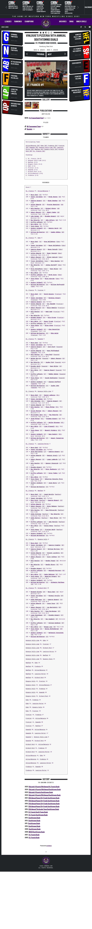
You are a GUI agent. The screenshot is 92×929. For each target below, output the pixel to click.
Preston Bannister (53, 205)
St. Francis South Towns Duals (38, 812)
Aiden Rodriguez (36, 600)
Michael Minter (51, 208)
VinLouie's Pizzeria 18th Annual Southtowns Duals (45, 789)
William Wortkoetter (38, 232)
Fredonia (38, 666)
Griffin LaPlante (37, 222)
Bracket (29, 129)
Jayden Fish (50, 362)
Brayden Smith (35, 366)
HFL (58, 395)
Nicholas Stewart (54, 298)
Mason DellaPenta (54, 245)
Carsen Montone (36, 411)
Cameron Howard (49, 370)
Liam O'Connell (49, 426)
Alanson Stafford (54, 382)
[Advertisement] (46, 868)
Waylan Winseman (54, 422)
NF (63, 545)
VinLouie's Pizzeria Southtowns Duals (41, 792)
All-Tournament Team (34, 126)
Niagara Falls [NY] (51, 149)
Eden (39, 238)
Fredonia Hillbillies (14, 77)
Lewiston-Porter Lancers (14, 92)
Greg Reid (49, 355)
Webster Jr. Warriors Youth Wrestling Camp (13, 6)
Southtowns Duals (34, 818)
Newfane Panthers (14, 49)
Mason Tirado (48, 321)
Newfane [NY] (39, 149)
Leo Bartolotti (52, 607)
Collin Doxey (48, 526)
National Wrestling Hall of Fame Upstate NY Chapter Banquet (28, 7)
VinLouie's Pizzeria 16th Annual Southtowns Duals (45, 795)
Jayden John (55, 386)
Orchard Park (42, 588)
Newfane (40, 491)
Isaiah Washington (51, 378)
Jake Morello (53, 522)
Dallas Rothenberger (52, 629)
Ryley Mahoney (52, 506)
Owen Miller (54, 269)
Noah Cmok (49, 312)
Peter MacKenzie (51, 469)
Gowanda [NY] (34, 147)
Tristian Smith (50, 530)
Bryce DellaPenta (37, 269)
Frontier (41, 290)
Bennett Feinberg (51, 430)
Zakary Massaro (36, 212)
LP (45, 452)
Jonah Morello (49, 494)
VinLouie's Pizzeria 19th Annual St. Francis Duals (44, 787)
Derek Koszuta (49, 294)
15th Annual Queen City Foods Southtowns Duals (43, 801)
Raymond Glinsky (36, 592)
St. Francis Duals (34, 835)
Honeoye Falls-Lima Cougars (77, 37)
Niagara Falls (42, 539)
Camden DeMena (56, 232)
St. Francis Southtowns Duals (38, 815)
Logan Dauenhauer (37, 615)
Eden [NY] (44, 146)
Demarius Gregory (51, 576)
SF (40, 195)
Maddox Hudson (53, 374)
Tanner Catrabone (37, 197)
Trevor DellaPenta (37, 261)
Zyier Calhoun (52, 557)
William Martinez (54, 549)
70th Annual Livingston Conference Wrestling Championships (41, 8)
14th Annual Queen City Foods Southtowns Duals (44, 804)
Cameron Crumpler (54, 545)
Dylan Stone (49, 325)
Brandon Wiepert (50, 216)
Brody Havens (53, 197)
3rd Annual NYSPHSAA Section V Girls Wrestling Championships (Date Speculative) (70, 9)
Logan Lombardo (52, 459)
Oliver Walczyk (52, 257)
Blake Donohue (53, 201)
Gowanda (40, 339)
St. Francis (30, 191)
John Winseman (35, 401)
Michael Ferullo (54, 596)
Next (50, 54)
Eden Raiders (76, 63)
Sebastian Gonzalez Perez (54, 479)
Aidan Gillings (36, 514)
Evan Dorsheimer (51, 611)
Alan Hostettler (54, 329)
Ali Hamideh (51, 304)
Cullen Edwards (36, 205)
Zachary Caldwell (37, 228)
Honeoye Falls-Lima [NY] (47, 147)
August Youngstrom (57, 438)
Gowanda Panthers (14, 36)
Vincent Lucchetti (53, 553)
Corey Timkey (53, 473)
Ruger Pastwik (52, 253)
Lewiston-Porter (43, 444)
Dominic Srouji (52, 455)
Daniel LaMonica (49, 395)
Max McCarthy (35, 220)
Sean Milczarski (51, 510)
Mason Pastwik (53, 249)
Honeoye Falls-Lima (44, 391)
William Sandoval (54, 623)
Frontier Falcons (78, 77)
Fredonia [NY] (53, 146)
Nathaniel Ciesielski (56, 633)
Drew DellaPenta (49, 242)
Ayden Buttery (35, 518)
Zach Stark (51, 347)
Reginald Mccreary (55, 570)
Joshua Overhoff (51, 265)
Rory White (34, 224)
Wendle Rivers (50, 565)
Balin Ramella (52, 308)
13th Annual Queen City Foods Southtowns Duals (43, 806)
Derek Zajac (53, 275)
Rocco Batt (34, 195)
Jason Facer (51, 603)
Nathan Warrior (36, 358)
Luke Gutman (35, 216)
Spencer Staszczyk (52, 463)
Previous (40, 54)
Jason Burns (53, 483)
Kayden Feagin (50, 561)
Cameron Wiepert (36, 201)
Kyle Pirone (52, 317)
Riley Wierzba (50, 279)
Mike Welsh (54, 333)
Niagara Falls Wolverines (76, 91)
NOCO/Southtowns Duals (37, 832)
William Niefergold (57, 285)
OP (44, 592)
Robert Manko (51, 212)
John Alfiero (50, 220)
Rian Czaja (34, 500)
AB (60, 197)
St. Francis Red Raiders (77, 50)
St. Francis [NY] (39, 151)
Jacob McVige (35, 419)
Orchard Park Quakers (16, 106)
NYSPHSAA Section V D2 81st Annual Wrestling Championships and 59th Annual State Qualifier (56, 9)
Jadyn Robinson (49, 574)
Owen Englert (53, 434)
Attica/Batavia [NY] (33, 146)
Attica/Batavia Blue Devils (16, 63)
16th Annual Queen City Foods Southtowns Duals (43, 798)
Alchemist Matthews (57, 582)
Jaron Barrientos (37, 452)
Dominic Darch (53, 228)
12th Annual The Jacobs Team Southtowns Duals (43, 809)
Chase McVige (50, 407)
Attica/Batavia (43, 191)
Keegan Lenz (48, 627)
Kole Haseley (35, 208)
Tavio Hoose (35, 226)
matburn (49, 845)
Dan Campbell (50, 619)
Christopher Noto (37, 415)
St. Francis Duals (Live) (36, 118)
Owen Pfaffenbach (53, 351)
